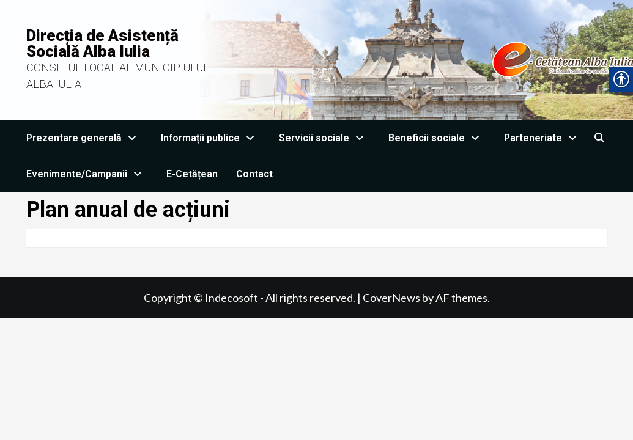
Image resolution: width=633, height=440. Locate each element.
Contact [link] (254, 174)
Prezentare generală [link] (84, 138)
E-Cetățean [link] (192, 174)
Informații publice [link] (211, 138)
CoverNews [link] (391, 297)
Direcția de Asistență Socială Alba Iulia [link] (102, 43)
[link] (599, 138)
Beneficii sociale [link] (437, 138)
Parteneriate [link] (543, 138)
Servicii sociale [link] (324, 138)
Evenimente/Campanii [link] (87, 174)
